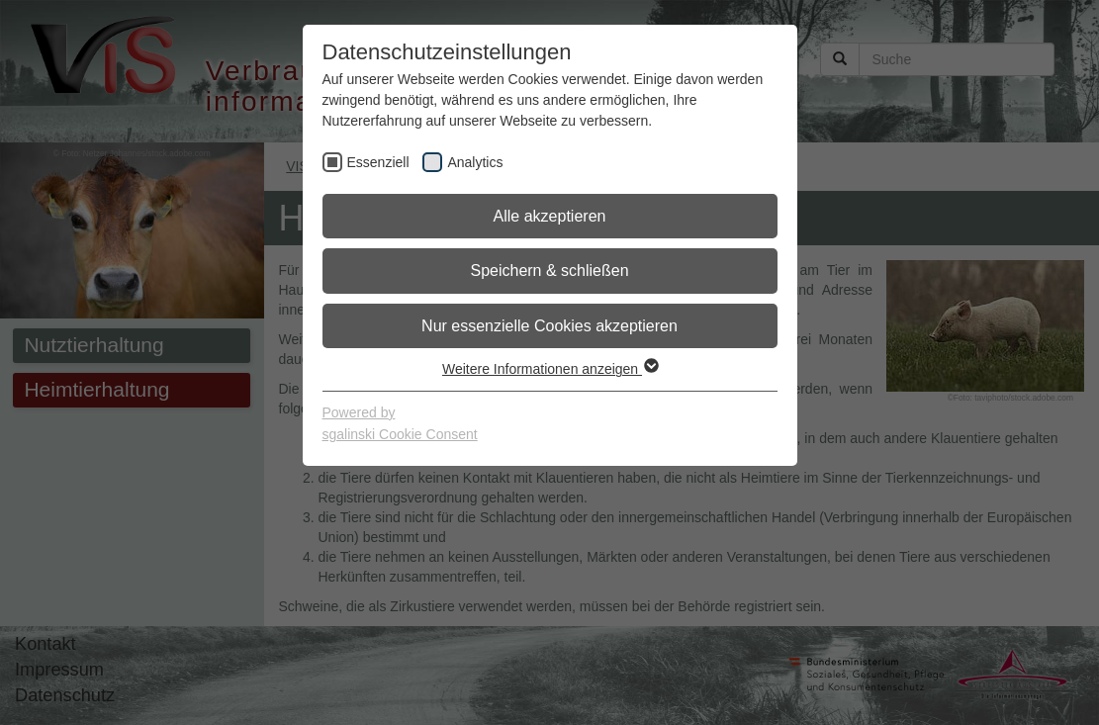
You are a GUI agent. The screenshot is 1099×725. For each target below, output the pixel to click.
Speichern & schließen (549, 270)
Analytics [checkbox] (475, 162)
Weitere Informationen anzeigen (549, 369)
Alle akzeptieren (550, 216)
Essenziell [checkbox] (378, 162)
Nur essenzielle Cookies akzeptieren (549, 325)
